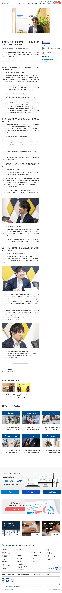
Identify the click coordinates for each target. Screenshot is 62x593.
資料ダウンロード (50, 553)
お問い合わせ (59, 1)
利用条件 (12, 589)
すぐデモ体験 (51, 3)
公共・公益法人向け (48, 574)
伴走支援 (36, 3)
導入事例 (44, 3)
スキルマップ (34, 553)
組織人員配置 (34, 557)
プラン (40, 3)
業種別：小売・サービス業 (22, 566)
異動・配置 (19, 557)
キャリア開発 (19, 555)
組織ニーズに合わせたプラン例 (7, 567)
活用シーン (19, 549)
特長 (2, 550)
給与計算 (18, 574)
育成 (17, 553)
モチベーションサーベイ (36, 563)
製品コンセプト (5, 552)
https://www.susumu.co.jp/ (47, 54)
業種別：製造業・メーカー (22, 563)
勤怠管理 (23, 574)
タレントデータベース (36, 550)
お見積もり (49, 559)
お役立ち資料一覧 (40, 1)
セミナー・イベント (46, 1)
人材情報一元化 (20, 550)
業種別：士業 (19, 567)
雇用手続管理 (28, 574)
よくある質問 (4, 556)
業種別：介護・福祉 (20, 569)
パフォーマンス (35, 558)
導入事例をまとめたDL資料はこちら (9, 371)
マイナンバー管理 (40, 574)
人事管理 (13, 574)
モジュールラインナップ (6, 565)
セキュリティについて (6, 553)
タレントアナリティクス (36, 552)
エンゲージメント (20, 560)
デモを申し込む (51, 492)
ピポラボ (55, 1)
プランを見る (31, 492)
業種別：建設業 (20, 564)
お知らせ (51, 1)
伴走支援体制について (6, 561)
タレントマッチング (35, 555)
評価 (17, 552)
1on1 (33, 564)
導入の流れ (4, 568)
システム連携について (6, 555)
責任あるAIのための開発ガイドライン (6, 589)
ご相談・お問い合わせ (51, 556)
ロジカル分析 (19, 558)
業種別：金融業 (20, 561)
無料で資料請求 (57, 3)
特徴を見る (10, 492)
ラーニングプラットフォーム (37, 560)
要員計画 (33, 561)
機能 (32, 3)
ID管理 (34, 574)
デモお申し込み (50, 558)
